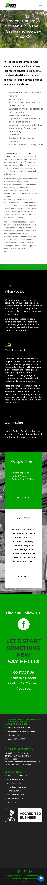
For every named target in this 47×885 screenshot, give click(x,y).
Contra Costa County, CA (17, 775)
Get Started (23, 497)
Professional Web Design (16, 879)
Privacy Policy (12, 802)
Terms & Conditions (15, 798)
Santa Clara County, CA (16, 787)
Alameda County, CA (15, 779)
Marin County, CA (14, 783)
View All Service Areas (15, 794)
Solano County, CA (14, 791)
